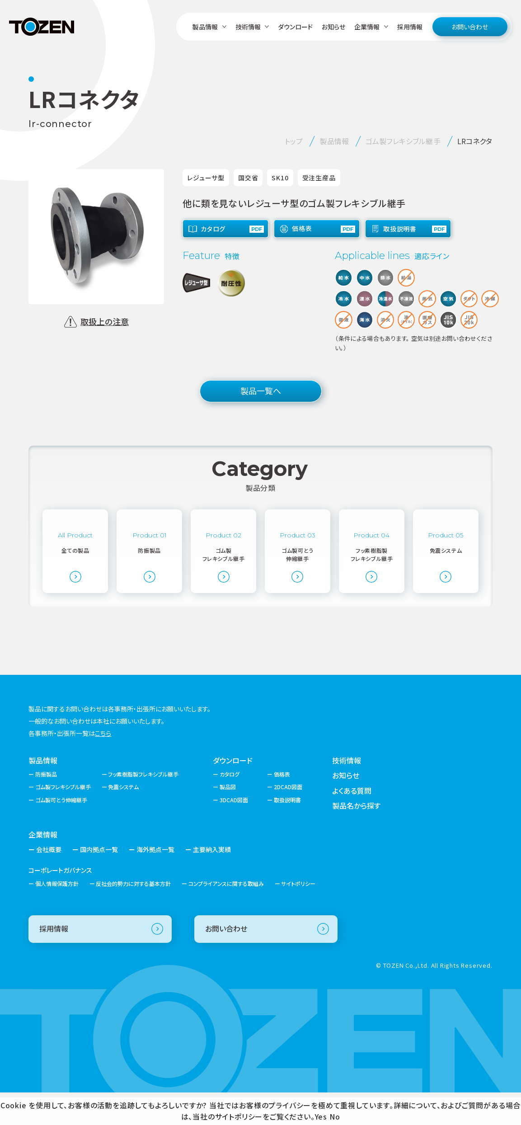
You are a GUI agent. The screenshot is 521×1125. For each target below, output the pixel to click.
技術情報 (346, 792)
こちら (103, 765)
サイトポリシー (298, 916)
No (334, 1116)
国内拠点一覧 (99, 881)
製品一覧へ (260, 390)
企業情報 (42, 866)
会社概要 (48, 881)
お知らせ (333, 26)
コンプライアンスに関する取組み (226, 916)
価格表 (282, 806)
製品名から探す (356, 838)
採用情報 (409, 26)
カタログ (229, 806)
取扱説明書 (287, 832)
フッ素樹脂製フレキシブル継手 (143, 806)
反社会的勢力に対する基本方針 (133, 916)
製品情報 (42, 792)
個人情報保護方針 (57, 916)
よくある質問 (351, 822)
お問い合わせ (469, 26)
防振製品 (46, 806)
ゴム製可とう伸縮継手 (61, 832)
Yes (321, 1116)
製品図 (228, 819)
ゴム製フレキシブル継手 (63, 819)
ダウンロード (295, 26)
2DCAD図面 (288, 819)
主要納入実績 (212, 881)
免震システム (123, 819)
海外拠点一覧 (155, 881)
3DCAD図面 (234, 832)
